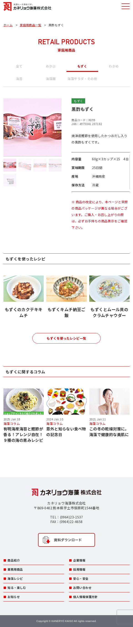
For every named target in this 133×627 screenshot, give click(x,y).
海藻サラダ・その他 (82, 78)
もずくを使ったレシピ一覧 (66, 338)
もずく (82, 66)
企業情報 (79, 560)
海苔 (19, 78)
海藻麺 (51, 78)
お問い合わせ (82, 587)
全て (19, 66)
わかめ (114, 66)
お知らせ (14, 597)
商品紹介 (14, 560)
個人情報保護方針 (85, 597)
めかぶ (51, 66)
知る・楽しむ (17, 587)
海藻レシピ (15, 578)
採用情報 (79, 569)
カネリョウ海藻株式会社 (27, 7)
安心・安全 (80, 578)
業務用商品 (15, 569)
